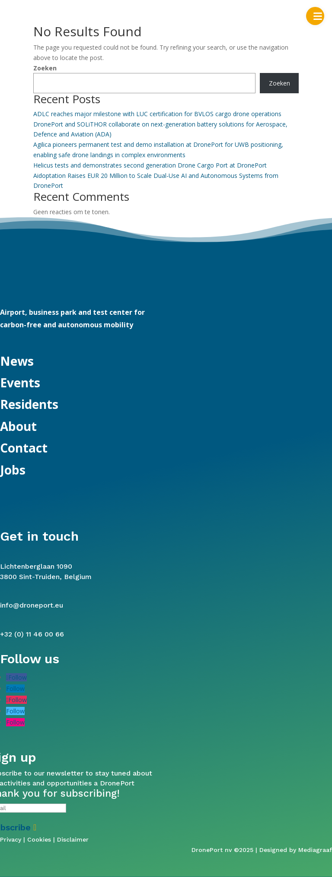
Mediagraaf (315, 849)
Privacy (10, 839)
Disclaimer (73, 839)
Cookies (39, 839)
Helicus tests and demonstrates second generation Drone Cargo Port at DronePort (150, 165)
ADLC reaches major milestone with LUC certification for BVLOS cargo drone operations (157, 114)
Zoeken (45, 68)
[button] (315, 16)
